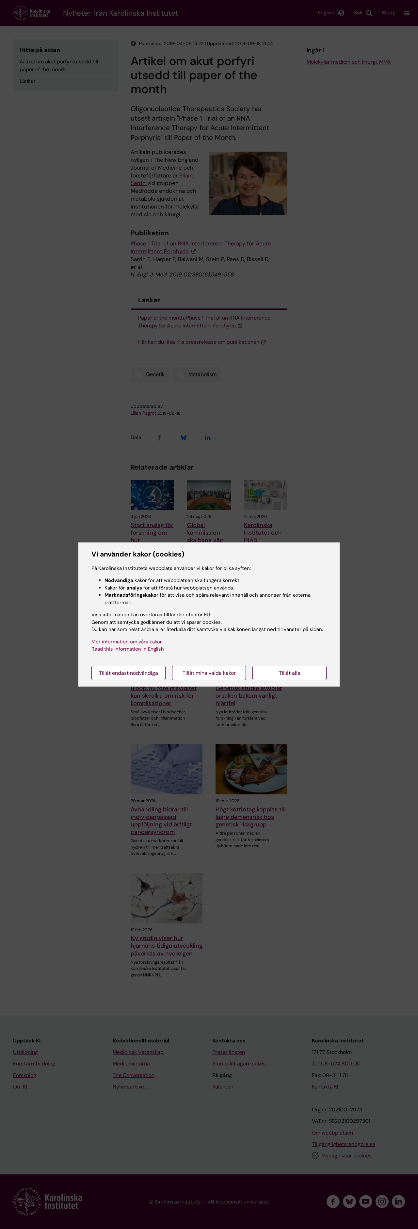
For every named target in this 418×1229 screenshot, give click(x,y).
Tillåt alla (289, 673)
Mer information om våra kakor (126, 642)
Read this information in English (127, 649)
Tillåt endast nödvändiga (128, 673)
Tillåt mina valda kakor (209, 673)
